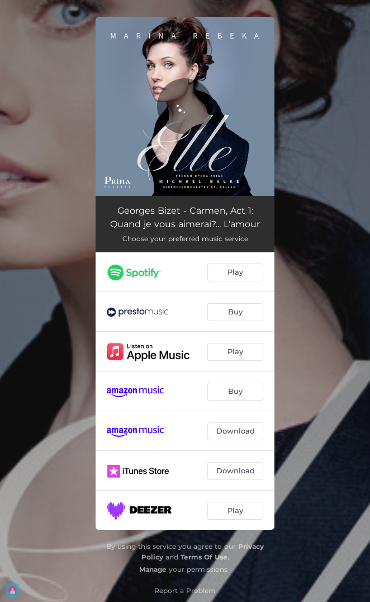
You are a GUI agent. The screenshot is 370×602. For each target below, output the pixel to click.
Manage (153, 569)
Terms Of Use (204, 557)
